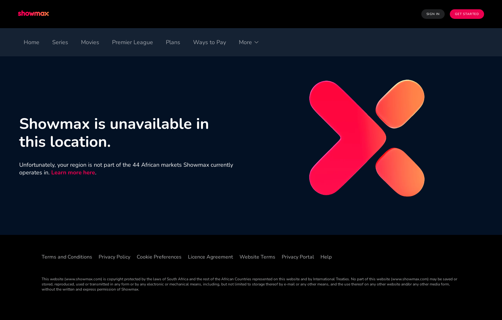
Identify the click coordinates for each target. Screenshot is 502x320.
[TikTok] (389, 256)
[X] (422, 256)
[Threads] (405, 256)
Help (326, 256)
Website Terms (257, 256)
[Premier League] (132, 42)
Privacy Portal (298, 256)
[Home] (31, 42)
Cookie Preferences (159, 256)
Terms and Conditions (67, 256)
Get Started (467, 14)
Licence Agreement (210, 256)
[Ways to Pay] (209, 42)
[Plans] (173, 42)
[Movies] (90, 42)
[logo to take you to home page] (34, 14)
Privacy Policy (114, 256)
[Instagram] (438, 256)
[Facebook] (372, 256)
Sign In (433, 14)
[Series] (60, 42)
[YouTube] (455, 256)
